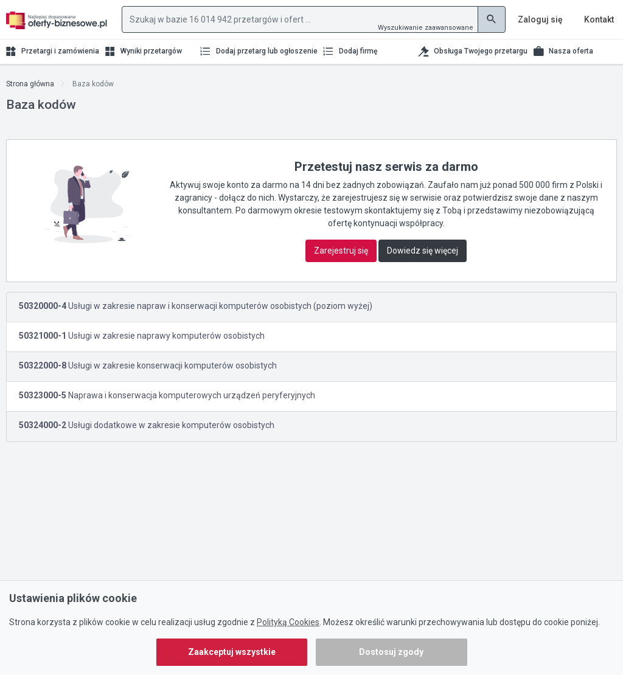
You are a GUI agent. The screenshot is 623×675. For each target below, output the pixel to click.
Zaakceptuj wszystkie (232, 652)
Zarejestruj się (341, 250)
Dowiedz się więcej (422, 250)
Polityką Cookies (288, 622)
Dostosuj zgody (391, 652)
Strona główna (30, 84)
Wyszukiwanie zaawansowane (425, 28)
